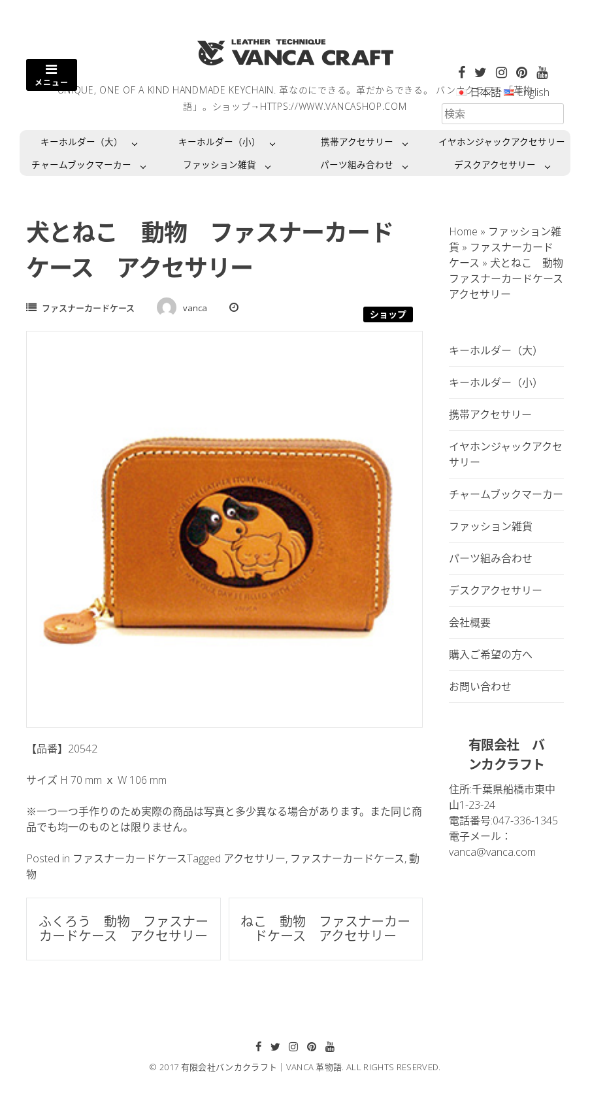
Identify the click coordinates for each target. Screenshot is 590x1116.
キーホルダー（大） (82, 141)
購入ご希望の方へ (491, 654)
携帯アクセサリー (357, 141)
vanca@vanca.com (492, 852)
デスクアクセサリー (495, 164)
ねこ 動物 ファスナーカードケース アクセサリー (325, 929)
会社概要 (470, 622)
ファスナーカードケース (88, 308)
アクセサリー (254, 858)
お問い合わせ (480, 686)
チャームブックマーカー (81, 164)
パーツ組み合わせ (356, 164)
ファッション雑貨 (219, 164)
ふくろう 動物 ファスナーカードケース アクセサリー (123, 929)
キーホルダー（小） (219, 141)
